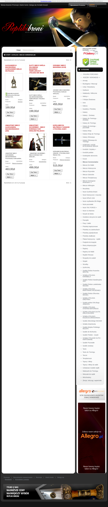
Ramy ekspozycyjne (89, 245)
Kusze (85, 159)
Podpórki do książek (89, 242)
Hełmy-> (85, 96)
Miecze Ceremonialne (27, 55)
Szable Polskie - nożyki (90, 335)
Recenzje (39, 477)
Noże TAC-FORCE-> (90, 207)
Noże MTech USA (89, 198)
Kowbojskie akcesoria (90, 156)
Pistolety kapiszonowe (90, 226)
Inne (84, 103)
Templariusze (87, 358)
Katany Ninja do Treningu (91, 134)
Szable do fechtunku (90, 332)
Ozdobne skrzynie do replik (92, 217)
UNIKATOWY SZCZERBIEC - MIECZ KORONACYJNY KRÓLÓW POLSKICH (37, 128)
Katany (85, 112)
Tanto (84, 349)
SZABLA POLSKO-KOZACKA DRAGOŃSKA (91, 317)
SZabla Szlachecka (89, 324)
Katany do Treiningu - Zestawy (90, 119)
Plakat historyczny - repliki (91, 239)
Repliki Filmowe (88, 255)
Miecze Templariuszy (90, 178)
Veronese (20, 101)
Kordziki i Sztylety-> (89, 149)
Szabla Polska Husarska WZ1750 (91, 271)
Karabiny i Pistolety (89, 109)
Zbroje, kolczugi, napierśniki (92, 380)
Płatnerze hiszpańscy (17, 163)
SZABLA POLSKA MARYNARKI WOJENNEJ (92, 289)
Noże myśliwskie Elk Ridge (92, 201)
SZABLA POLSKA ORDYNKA (89, 298)
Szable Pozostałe (88, 343)
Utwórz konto (23, 5)
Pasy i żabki (87, 223)
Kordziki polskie (88, 152)
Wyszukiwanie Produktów (78, 5)
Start (8, 55)
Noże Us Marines (88, 211)
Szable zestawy (88, 346)
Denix (68, 98)
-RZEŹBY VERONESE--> (91, 77)
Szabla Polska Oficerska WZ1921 (91, 294)
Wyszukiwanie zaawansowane (22, 477)
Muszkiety (86, 188)
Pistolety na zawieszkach (91, 229)
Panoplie (86, 220)
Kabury (85, 106)
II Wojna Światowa (89, 99)
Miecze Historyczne (89, 168)
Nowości (9, 5)
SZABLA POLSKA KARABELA (89, 276)
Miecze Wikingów (88, 185)
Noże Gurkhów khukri (90, 192)
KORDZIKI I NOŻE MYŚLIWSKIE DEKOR (90, 145)
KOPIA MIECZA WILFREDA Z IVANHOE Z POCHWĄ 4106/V (61, 127)
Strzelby (85, 264)
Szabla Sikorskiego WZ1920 (92, 321)
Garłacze (86, 90)
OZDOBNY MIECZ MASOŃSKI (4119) (59, 66)
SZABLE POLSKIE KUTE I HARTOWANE (92, 338)
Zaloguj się (32, 5)
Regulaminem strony (46, 1)
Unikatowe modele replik (91, 368)
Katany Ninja (87, 131)
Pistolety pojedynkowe (90, 233)
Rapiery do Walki (88, 252)
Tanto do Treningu (89, 352)
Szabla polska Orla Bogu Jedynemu (91, 303)
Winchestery (87, 377)
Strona (3, 5)
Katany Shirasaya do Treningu (90, 141)
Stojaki (85, 261)
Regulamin (8, 479)
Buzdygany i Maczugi (90, 84)
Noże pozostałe (88, 204)
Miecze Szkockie (88, 174)
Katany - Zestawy (88, 115)
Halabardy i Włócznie (90, 93)
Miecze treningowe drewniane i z (89, 181)
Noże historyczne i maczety (92, 195)
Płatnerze (44, 105)
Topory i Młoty (87, 361)
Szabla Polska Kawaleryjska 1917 (92, 280)
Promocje (15, 5)
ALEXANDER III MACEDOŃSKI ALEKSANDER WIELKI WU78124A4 (13, 68)
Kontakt (39, 5)
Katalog (15, 55)
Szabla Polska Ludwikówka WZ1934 (92, 285)
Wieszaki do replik (89, 374)
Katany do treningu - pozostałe (89, 127)
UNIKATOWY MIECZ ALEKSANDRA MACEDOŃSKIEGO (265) (12, 128)
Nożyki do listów (88, 214)
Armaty (85, 80)
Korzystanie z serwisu (22, 479)
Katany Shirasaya (89, 137)
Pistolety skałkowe (89, 236)
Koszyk (45, 5)
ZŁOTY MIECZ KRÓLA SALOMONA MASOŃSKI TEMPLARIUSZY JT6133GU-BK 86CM (37, 69)
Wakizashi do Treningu (90, 371)
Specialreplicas (42, 161)
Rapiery (85, 248)
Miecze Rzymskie (89, 171)
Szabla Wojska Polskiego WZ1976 (91, 328)
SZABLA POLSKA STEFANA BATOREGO (90, 308)
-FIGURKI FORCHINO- (90, 74)
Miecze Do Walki (88, 165)
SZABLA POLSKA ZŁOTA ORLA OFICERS (91, 312)
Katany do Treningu (89, 123)
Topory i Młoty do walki (90, 365)
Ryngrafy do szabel (89, 258)
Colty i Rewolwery (89, 87)
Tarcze (85, 355)
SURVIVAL (86, 267)
